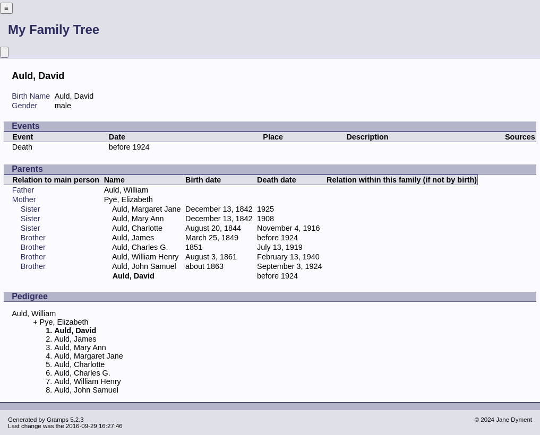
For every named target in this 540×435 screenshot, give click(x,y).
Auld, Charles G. (140, 247)
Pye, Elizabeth (128, 199)
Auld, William (126, 190)
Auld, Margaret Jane (146, 209)
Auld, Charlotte (137, 228)
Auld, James (133, 237)
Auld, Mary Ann (138, 218)
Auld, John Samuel (144, 266)
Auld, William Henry (145, 257)
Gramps (57, 419)
